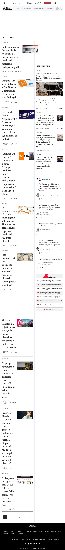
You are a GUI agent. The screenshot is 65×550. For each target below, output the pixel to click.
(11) (40, 253)
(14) (40, 234)
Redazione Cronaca (42, 150)
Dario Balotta (45, 229)
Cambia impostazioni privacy (20, 533)
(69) (15, 198)
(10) (61, 150)
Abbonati (47, 3)
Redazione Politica (42, 128)
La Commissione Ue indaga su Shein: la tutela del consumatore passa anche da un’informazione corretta (50, 187)
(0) (19, 71)
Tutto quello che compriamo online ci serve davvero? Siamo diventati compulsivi (49, 207)
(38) (14, 402)
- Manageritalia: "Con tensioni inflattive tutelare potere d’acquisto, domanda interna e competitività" (49, 293)
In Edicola (14, 3)
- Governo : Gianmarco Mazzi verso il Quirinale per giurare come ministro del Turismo (49, 305)
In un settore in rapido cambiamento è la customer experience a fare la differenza (49, 242)
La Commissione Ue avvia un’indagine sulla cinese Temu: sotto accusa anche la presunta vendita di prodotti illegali (9, 224)
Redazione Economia (5, 102)
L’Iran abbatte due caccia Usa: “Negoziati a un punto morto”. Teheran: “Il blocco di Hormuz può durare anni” (49, 76)
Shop (35, 2)
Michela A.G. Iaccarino (5, 353)
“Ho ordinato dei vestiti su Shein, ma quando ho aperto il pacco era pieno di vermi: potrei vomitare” (9, 270)
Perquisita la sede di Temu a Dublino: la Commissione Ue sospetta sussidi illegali (9, 89)
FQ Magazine (29, 3)
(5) (14, 468)
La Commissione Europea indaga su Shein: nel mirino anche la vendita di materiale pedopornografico (11, 57)
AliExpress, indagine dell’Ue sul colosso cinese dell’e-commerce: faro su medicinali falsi (8, 491)
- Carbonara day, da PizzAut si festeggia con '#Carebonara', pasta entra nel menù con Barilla (48, 297)
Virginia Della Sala (5, 402)
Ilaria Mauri (4, 468)
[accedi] (57, 3)
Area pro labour (47, 262)
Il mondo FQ (40, 3)
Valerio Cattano (5, 144)
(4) (15, 144)
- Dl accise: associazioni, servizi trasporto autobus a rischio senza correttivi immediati (49, 289)
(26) (61, 172)
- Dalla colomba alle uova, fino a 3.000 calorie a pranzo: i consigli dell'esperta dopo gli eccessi (49, 281)
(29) (40, 217)
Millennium (23, 2)
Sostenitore (44, 212)
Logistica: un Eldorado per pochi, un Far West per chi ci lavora (50, 224)
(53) (15, 245)
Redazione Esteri (7, 71)
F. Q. (3, 198)
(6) (15, 102)
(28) (14, 509)
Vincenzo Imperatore (47, 248)
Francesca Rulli (46, 194)
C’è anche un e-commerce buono (51, 259)
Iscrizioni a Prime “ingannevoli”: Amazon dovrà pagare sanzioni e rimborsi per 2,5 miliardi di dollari (10, 125)
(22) (15, 353)
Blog (19, 2)
